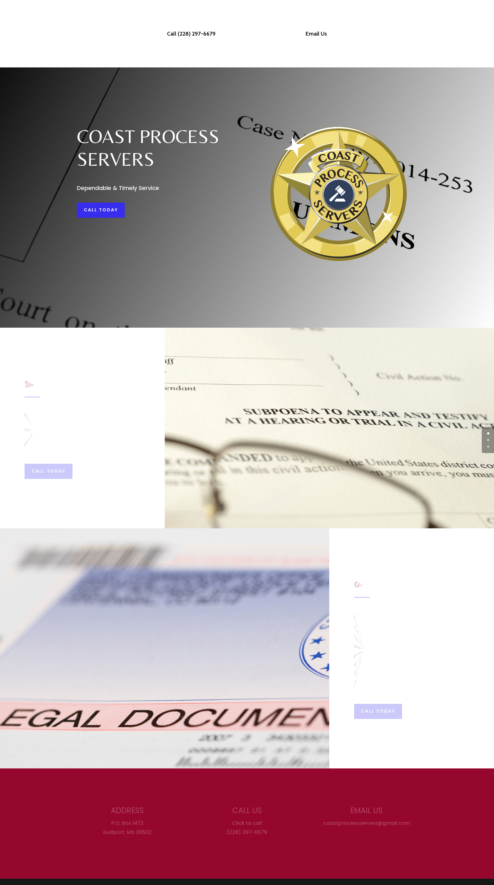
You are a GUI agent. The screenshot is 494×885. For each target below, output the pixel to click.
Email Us (314, 34)
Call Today (101, 210)
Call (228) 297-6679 (193, 34)
